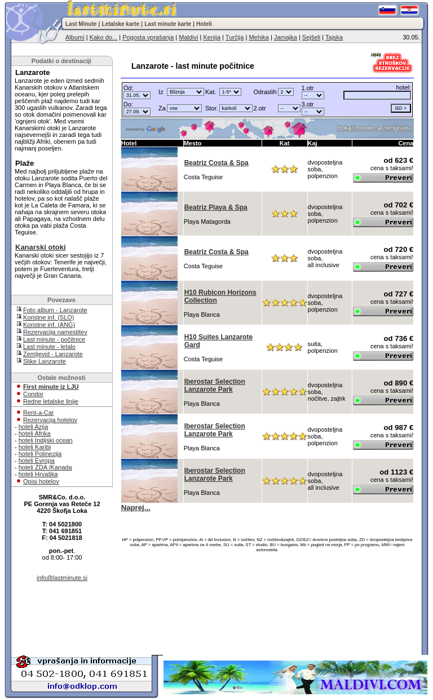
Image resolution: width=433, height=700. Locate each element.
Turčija (235, 37)
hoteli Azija (33, 426)
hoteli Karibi (35, 447)
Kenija (211, 37)
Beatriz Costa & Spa (216, 163)
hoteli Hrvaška (38, 474)
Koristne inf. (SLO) (48, 317)
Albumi (75, 37)
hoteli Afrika (35, 433)
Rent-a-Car (38, 412)
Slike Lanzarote (44, 361)
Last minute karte (167, 24)
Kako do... (104, 37)
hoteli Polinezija (40, 453)
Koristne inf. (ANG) (49, 324)
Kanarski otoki (40, 247)
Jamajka (285, 37)
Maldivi (188, 37)
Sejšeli (311, 37)
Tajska (334, 37)
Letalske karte (121, 24)
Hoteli (204, 24)
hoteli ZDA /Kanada (45, 467)
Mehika (258, 37)
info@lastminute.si (62, 577)
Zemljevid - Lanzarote (53, 354)
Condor (33, 394)
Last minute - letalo (49, 346)
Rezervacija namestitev (55, 332)
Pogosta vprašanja (148, 37)
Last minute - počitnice (54, 339)
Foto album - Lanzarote (55, 310)
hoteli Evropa (37, 460)
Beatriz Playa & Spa (216, 207)
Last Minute (81, 24)
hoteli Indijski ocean (46, 440)
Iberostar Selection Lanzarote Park (214, 385)
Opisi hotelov (41, 481)
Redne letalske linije (50, 401)
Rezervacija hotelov (50, 420)
